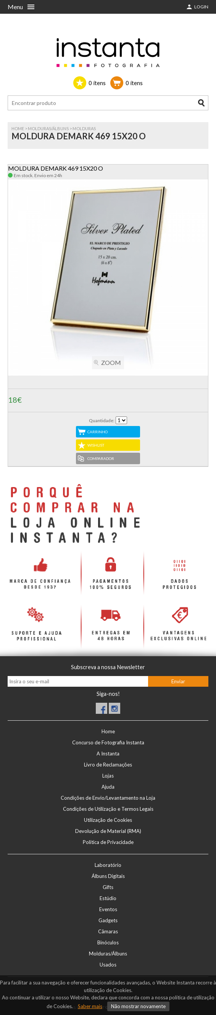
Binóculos (108, 942)
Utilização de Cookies (108, 820)
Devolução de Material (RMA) (108, 831)
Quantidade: (101, 420)
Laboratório (108, 865)
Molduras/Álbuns (48, 128)
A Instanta (108, 753)
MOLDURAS (84, 128)
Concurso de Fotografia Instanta (108, 742)
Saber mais (90, 1006)
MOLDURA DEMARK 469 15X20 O (55, 168)
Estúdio (108, 898)
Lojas (108, 776)
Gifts (108, 887)
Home (17, 128)
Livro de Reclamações (108, 765)
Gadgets (108, 920)
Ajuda (108, 787)
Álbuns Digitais (108, 876)
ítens (97, 82)
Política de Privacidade (108, 842)
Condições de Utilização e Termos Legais (108, 809)
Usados (108, 965)
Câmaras (108, 931)
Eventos (108, 909)
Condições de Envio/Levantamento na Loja (108, 798)
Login (201, 7)
